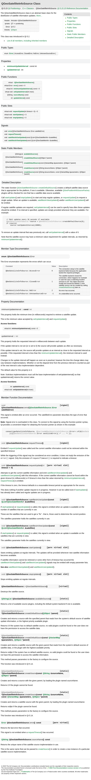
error (15, 86)
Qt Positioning (14, 8)
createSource (29, 168)
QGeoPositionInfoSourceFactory (76, 190)
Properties (71, 21)
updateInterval (13, 70)
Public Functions (74, 24)
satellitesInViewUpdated (17, 140)
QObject (14, 30)
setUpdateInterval (20, 92)
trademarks (26, 771)
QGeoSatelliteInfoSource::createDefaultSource (36, 188)
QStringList (6, 598)
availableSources (30, 154)
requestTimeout (14, 134)
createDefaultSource (31, 158)
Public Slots (72, 28)
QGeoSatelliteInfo (15, 501)
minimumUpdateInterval (17, 66)
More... (39, 16)
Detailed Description (75, 37)
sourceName (18, 95)
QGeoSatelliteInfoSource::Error (43, 407)
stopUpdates (18, 118)
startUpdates (18, 115)
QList (3, 501)
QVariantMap (54, 637)
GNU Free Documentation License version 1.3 (65, 767)
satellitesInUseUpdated (17, 137)
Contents (68, 14)
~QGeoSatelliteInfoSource (23, 82)
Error (11, 53)
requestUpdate (18, 111)
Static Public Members (76, 34)
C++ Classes (27, 8)
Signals (70, 31)
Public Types (72, 18)
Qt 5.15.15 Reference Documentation (72, 8)
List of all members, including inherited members (27, 41)
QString (46, 673)
